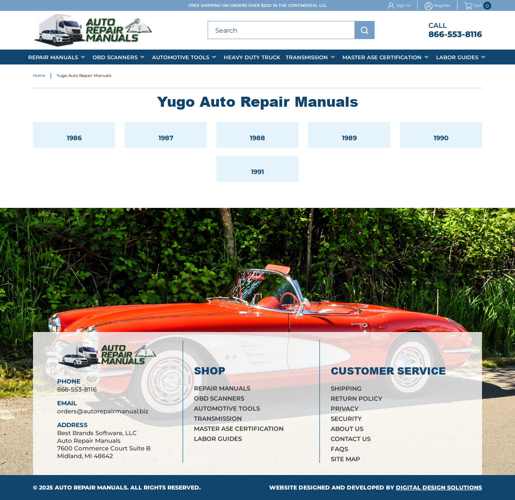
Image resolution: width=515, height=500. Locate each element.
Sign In (403, 5)
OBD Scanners (115, 57)
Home (39, 76)
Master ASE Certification (382, 57)
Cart (473, 6)
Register (442, 5)
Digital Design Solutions (439, 487)
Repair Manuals (53, 57)
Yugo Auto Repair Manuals (84, 76)
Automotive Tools (180, 57)
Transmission (307, 57)
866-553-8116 (455, 34)
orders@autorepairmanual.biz (102, 418)
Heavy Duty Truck (252, 57)
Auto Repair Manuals (91, 487)
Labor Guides (457, 57)
